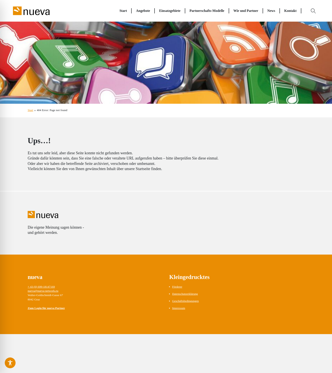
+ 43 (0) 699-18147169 (41, 286)
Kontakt (290, 11)
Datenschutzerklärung (185, 293)
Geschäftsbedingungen (185, 301)
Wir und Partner (245, 11)
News (271, 11)
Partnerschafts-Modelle (207, 11)
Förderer (177, 286)
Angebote (143, 11)
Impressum (178, 308)
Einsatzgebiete (169, 11)
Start (123, 11)
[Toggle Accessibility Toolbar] (10, 363)
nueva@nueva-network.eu (43, 290)
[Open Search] (313, 10)
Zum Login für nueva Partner (46, 308)
